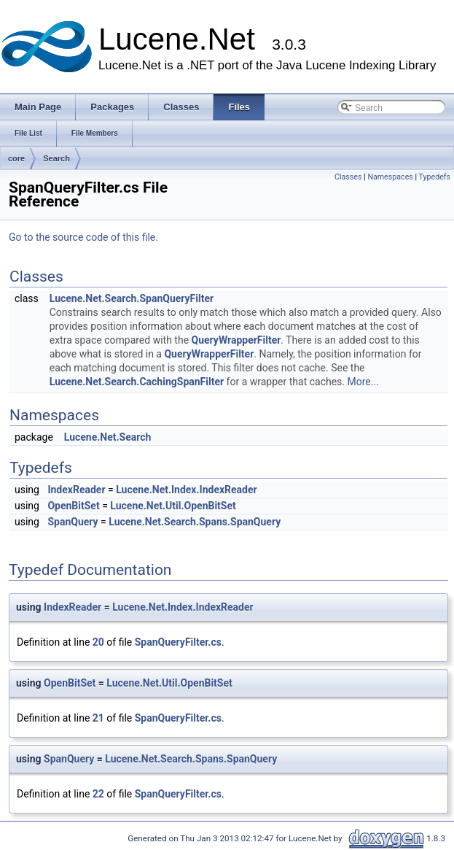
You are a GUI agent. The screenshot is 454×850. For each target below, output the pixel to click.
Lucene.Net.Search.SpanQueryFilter (132, 298)
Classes (347, 177)
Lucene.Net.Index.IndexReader (186, 489)
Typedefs (434, 177)
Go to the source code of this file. (83, 237)
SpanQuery (72, 522)
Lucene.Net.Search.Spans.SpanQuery (195, 522)
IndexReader (76, 489)
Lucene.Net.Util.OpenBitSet (172, 505)
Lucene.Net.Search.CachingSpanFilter (137, 381)
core (16, 158)
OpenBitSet (73, 505)
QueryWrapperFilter (236, 340)
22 (98, 794)
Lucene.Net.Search (108, 437)
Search (56, 158)
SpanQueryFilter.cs (178, 642)
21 (98, 718)
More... (362, 381)
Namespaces (389, 177)
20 (98, 642)
